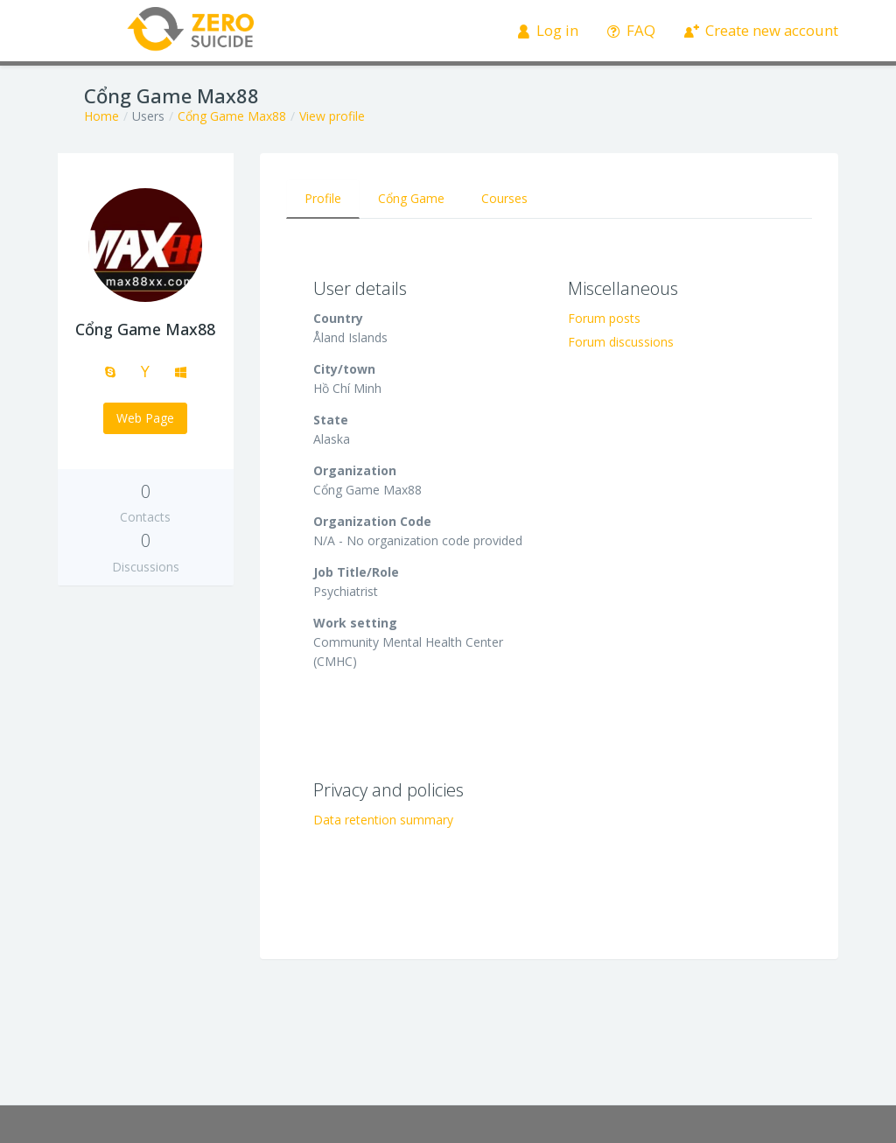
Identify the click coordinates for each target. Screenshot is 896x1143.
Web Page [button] (145, 418)
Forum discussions (621, 341)
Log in (548, 30)
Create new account (761, 30)
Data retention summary (383, 819)
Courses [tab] (504, 198)
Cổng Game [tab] (411, 198)
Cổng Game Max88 (232, 116)
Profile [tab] (322, 198)
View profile (332, 116)
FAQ (631, 30)
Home (101, 116)
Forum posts (604, 318)
